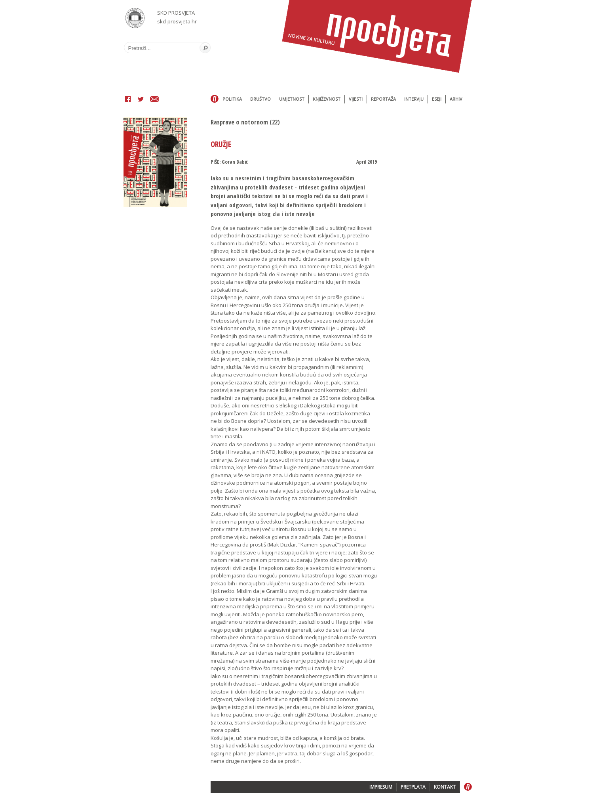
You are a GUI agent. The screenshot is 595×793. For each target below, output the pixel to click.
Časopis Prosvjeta (377, 36)
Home (215, 99)
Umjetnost (291, 99)
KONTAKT (445, 786)
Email (154, 100)
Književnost (326, 99)
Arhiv (456, 99)
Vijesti (356, 99)
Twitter (140, 100)
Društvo (260, 99)
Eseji (436, 99)
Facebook (128, 100)
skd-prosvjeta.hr (177, 21)
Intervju (414, 99)
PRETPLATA (413, 786)
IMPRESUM (380, 786)
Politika (232, 99)
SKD (135, 18)
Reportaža (383, 99)
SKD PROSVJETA (176, 12)
